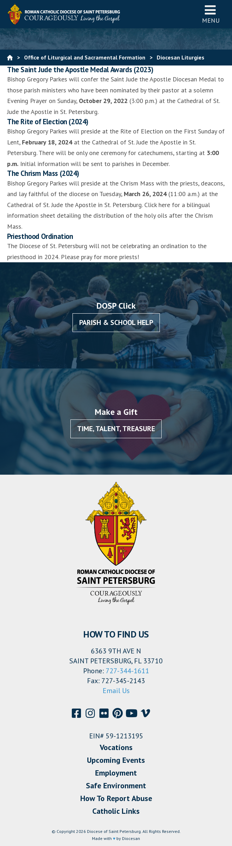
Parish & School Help (116, 322)
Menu (211, 14)
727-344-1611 (127, 670)
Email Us (116, 690)
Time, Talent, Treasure (116, 428)
